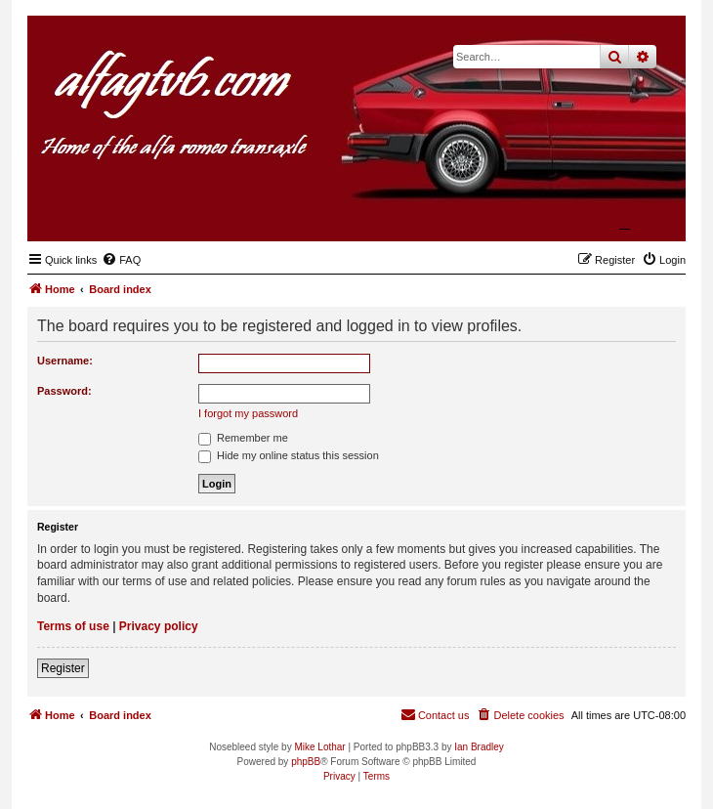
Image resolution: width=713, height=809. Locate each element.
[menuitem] (121, 260)
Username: (65, 360)
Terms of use (73, 626)
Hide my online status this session (288, 455)
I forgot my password (248, 413)
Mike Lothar (319, 747)
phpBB (305, 761)
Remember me (243, 438)
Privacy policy (158, 626)
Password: (64, 391)
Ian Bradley (479, 747)
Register (63, 668)
